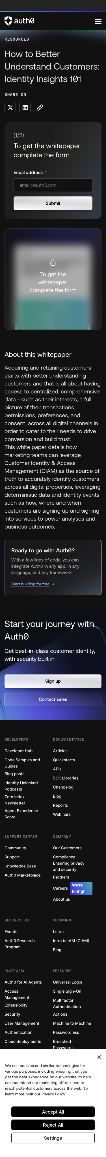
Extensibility (16, 1005)
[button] (53, 681)
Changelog (63, 787)
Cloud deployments (23, 1041)
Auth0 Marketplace (23, 875)
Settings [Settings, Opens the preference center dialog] (53, 1138)
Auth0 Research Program (20, 944)
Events (11, 931)
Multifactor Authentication (67, 1003)
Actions (60, 1014)
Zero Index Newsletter (15, 800)
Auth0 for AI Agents (23, 982)
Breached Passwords (63, 1044)
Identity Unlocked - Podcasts (23, 786)
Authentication (19, 1032)
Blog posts (15, 774)
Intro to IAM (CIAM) (71, 940)
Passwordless (66, 1032)
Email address (29, 172)
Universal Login (67, 982)
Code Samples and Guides (22, 763)
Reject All (53, 1124)
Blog (57, 796)
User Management (22, 1023)
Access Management (17, 994)
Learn (58, 931)
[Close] (99, 1057)
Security (12, 1014)
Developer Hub (19, 751)
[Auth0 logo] (50, 21)
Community (15, 848)
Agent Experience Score (21, 813)
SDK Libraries (66, 778)
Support (12, 857)
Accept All (53, 1111)
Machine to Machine (72, 1023)
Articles (60, 751)
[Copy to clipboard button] (39, 107)
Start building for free (30, 584)
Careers (73, 888)
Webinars (62, 814)
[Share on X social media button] (10, 107)
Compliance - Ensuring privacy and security (69, 863)
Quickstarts (64, 760)
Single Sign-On (67, 991)
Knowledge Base (20, 866)
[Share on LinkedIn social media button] (25, 107)
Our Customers (67, 848)
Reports (60, 805)
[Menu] (98, 21)
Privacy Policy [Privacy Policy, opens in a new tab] (53, 1094)
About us (61, 899)
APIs (57, 769)
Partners (61, 877)
